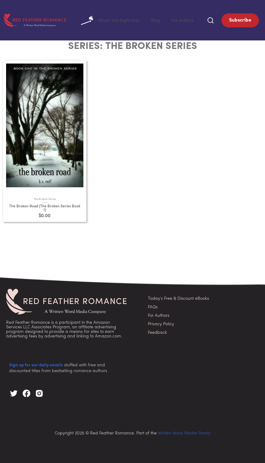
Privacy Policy (161, 323)
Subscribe (240, 19)
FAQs (153, 306)
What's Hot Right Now (131, 20)
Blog (168, 19)
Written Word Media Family (184, 432)
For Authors (187, 19)
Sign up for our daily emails (36, 364)
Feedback (157, 331)
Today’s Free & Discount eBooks (178, 297)
